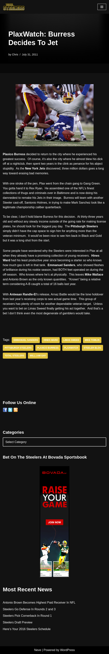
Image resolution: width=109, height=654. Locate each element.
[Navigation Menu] (101, 7)
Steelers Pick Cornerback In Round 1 (27, 615)
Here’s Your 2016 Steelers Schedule (27, 629)
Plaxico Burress (48, 348)
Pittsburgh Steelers (18, 348)
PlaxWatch (71, 348)
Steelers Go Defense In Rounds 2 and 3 (29, 609)
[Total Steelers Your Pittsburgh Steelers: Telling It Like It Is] (14, 7)
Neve (37, 650)
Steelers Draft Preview (17, 622)
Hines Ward (51, 340)
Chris (15, 54)
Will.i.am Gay (38, 355)
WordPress (67, 650)
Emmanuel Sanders (26, 340)
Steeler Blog (92, 348)
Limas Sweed (71, 340)
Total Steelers (14, 355)
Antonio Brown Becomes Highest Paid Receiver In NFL (39, 602)
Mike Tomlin (92, 340)
